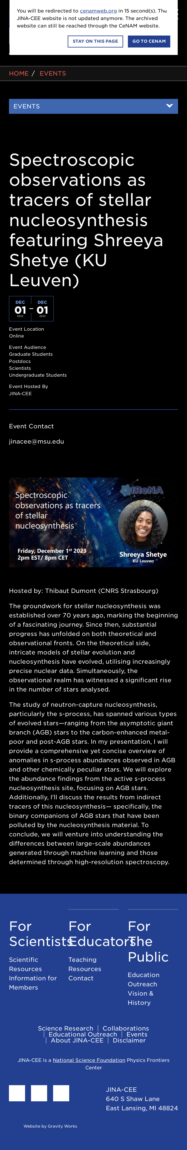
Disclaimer (129, 1040)
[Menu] (170, 14)
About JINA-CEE (77, 1040)
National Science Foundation (89, 1060)
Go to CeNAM (149, 41)
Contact (81, 978)
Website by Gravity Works (43, 1126)
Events (53, 73)
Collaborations (126, 1028)
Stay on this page (95, 41)
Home (19, 73)
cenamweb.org (98, 11)
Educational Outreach (83, 1034)
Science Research (65, 1028)
